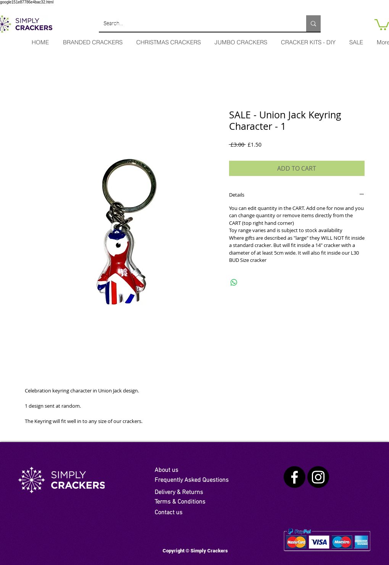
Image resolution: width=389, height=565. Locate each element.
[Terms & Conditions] (184, 502)
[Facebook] (294, 477)
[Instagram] (318, 477)
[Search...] (196, 23)
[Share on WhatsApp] (234, 282)
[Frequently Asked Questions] (200, 480)
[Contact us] (184, 512)
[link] (381, 24)
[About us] (172, 470)
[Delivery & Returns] (183, 492)
